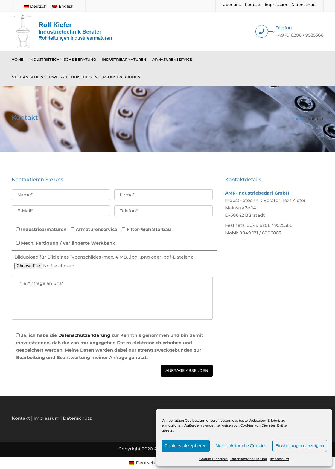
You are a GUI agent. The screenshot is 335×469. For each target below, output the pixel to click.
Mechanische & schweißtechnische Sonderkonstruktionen (76, 77)
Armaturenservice (172, 59)
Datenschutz (303, 4)
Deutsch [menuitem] (38, 6)
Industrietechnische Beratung (62, 59)
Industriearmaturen (124, 59)
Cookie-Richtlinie (213, 459)
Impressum (279, 459)
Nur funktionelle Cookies (241, 445)
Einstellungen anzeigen (299, 445)
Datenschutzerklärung (248, 459)
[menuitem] (35, 6)
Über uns (232, 4)
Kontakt (253, 4)
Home (17, 59)
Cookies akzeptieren (186, 445)
